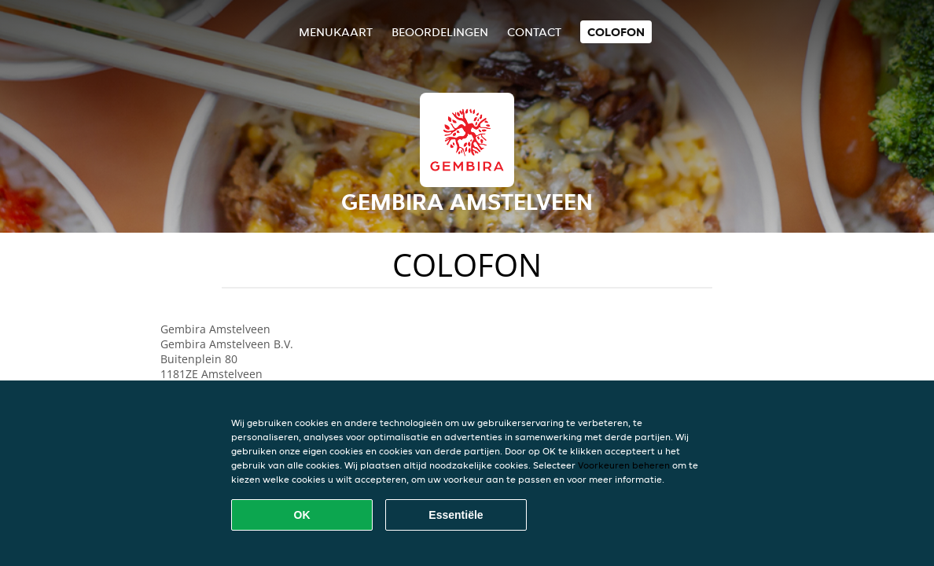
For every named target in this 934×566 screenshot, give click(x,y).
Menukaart (336, 32)
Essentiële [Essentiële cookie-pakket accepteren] (455, 515)
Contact (534, 32)
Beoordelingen (440, 32)
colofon (616, 32)
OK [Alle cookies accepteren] (302, 515)
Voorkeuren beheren (624, 465)
